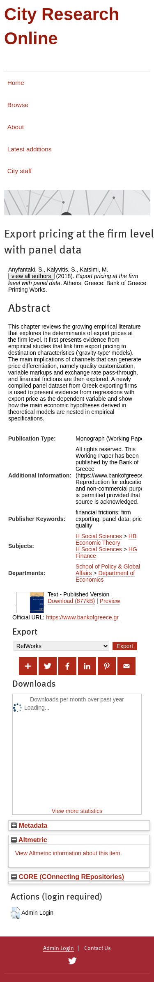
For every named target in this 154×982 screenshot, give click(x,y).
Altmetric (29, 839)
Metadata (29, 825)
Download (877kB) (71, 601)
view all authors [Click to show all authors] (31, 276)
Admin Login (58, 948)
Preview (110, 601)
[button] (15, 913)
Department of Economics (105, 576)
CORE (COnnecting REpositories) (67, 876)
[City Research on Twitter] (72, 961)
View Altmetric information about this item (67, 853)
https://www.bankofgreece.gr (82, 617)
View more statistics (77, 811)
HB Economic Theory (106, 539)
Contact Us (97, 948)
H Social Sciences (99, 536)
